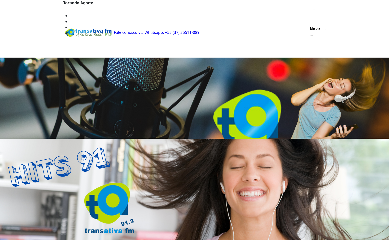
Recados (152, 50)
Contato (133, 50)
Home (70, 50)
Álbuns (115, 50)
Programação (93, 50)
